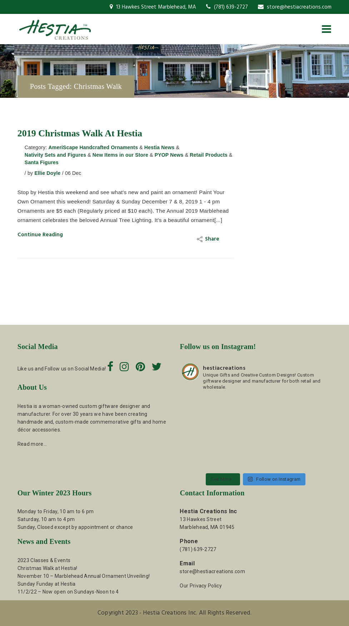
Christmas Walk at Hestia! (48, 568)
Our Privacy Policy (200, 586)
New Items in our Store (120, 155)
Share (209, 239)
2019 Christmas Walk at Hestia (80, 133)
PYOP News (169, 155)
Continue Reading (40, 235)
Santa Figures (42, 162)
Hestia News (159, 147)
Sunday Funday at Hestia (47, 584)
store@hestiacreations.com (294, 7)
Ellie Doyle (47, 173)
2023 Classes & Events (44, 560)
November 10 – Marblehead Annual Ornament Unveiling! (84, 576)
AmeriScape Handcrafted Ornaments (93, 147)
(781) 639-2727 (227, 7)
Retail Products (209, 155)
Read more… (32, 444)
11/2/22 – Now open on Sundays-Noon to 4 (68, 592)
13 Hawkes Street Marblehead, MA (153, 7)
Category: (36, 147)
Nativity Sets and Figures (55, 155)
